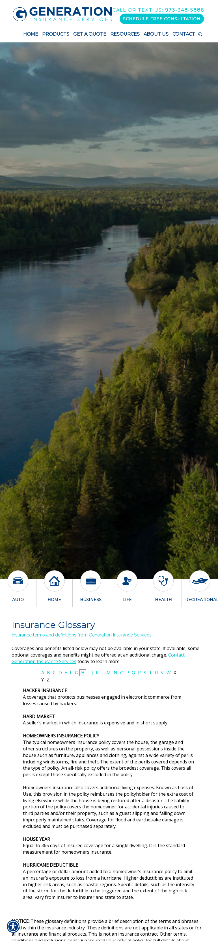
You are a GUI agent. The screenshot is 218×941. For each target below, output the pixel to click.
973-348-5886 (158, 10)
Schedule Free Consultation (161, 18)
